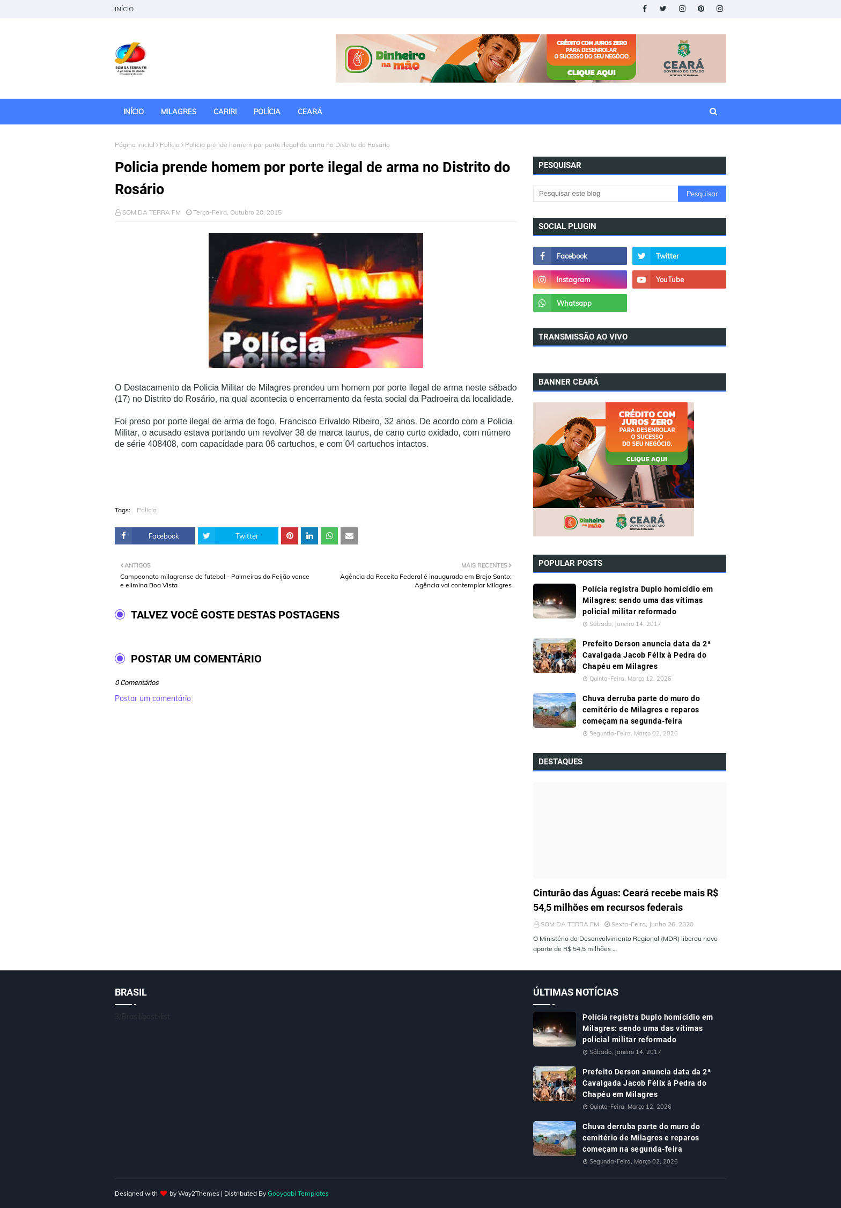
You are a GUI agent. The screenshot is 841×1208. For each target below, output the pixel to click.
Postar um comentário (153, 698)
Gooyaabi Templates (298, 1193)
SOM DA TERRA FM (151, 212)
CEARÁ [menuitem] (310, 111)
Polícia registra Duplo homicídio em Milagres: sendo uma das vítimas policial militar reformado (647, 600)
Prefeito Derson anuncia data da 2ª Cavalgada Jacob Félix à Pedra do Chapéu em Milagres (646, 655)
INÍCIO (124, 9)
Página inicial (134, 145)
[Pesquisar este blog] (605, 194)
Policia (170, 145)
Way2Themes (198, 1193)
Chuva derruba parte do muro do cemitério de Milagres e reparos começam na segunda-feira (641, 709)
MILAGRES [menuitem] (178, 111)
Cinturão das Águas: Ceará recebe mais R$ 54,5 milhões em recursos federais (625, 900)
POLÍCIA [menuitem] (267, 111)
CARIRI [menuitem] (225, 111)
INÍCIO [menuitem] (133, 111)
